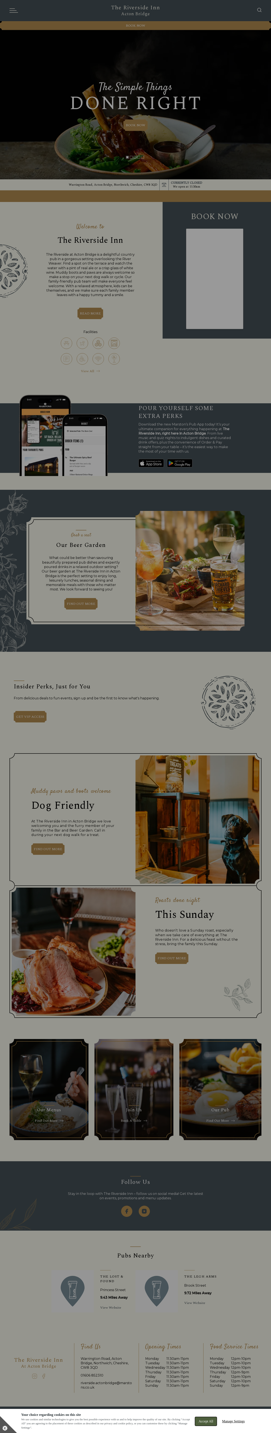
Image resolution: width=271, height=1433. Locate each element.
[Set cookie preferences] (8, 1424)
